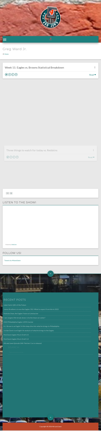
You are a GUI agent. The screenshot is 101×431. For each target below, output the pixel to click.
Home (6, 55)
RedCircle (14, 245)
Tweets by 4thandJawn (12, 261)
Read (92, 75)
